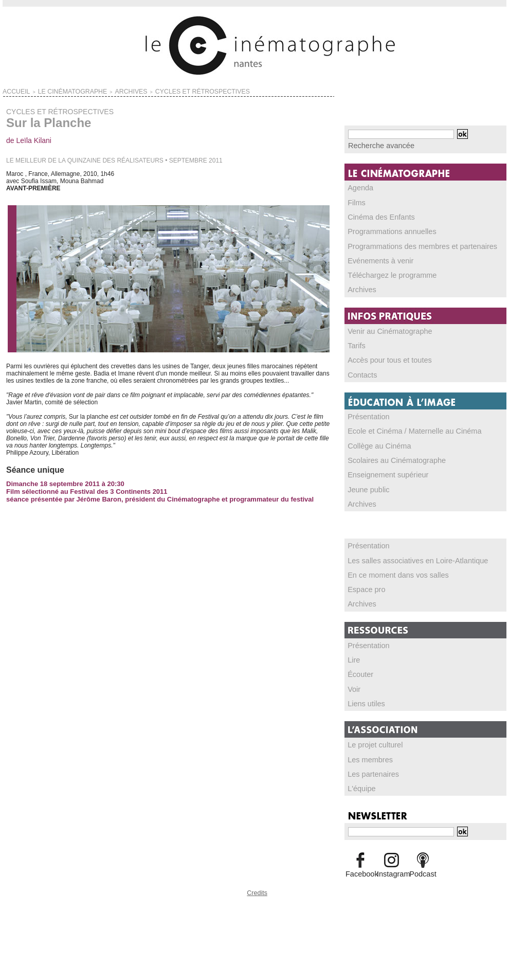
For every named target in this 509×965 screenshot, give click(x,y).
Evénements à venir (375, 258)
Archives (360, 287)
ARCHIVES (100, 90)
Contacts (360, 372)
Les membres (367, 753)
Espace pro (363, 584)
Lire (353, 654)
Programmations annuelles (385, 230)
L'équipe (359, 782)
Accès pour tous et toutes (382, 357)
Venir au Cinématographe (383, 328)
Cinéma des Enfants (376, 215)
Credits (257, 885)
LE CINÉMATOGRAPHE (55, 90)
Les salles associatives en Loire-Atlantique (406, 556)
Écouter (358, 669)
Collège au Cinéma (374, 442)
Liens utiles (363, 698)
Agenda (358, 186)
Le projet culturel (371, 739)
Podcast (423, 867)
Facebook (360, 867)
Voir (353, 683)
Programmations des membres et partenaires (410, 244)
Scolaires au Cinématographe (388, 456)
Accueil (13, 90)
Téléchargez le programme (385, 273)
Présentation (365, 413)
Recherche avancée (375, 145)
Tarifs (355, 343)
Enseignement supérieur (381, 471)
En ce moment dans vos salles (390, 570)
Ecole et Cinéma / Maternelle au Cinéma (403, 428)
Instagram (391, 867)
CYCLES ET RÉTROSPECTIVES (154, 90)
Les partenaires (369, 768)
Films (355, 201)
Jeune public (365, 485)
